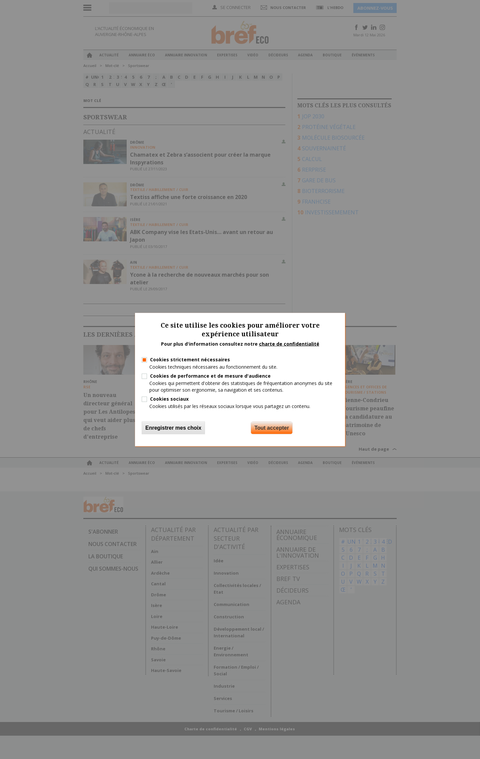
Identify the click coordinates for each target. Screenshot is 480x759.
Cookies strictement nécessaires (190, 359)
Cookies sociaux (169, 398)
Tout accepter (271, 428)
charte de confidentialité (289, 344)
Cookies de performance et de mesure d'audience (210, 376)
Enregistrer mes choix (173, 428)
